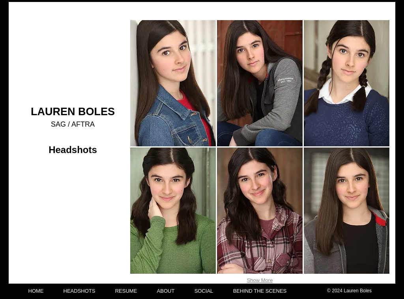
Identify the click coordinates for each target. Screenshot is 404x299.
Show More (260, 280)
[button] (173, 83)
